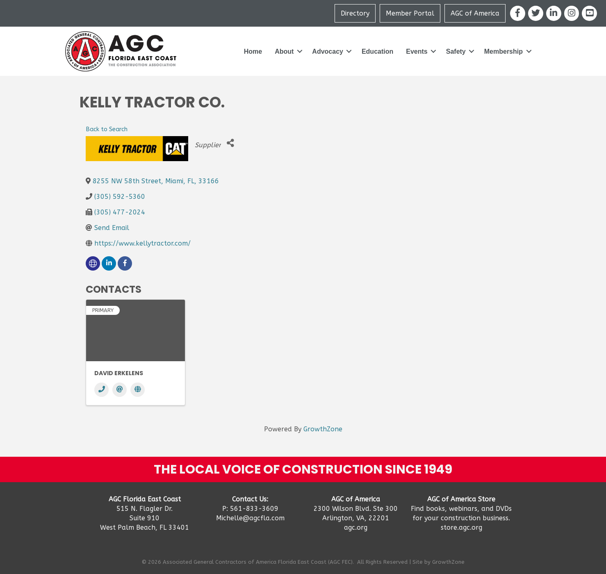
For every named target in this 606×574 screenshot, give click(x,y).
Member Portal (410, 13)
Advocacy (327, 51)
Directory (355, 13)
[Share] (230, 143)
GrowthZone (322, 429)
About (284, 51)
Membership (503, 51)
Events (416, 51)
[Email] (119, 390)
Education (377, 51)
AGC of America (475, 13)
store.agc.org (461, 527)
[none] (93, 263)
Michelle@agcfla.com (250, 518)
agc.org (355, 527)
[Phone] (101, 390)
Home (253, 51)
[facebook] (125, 263)
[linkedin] (109, 263)
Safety (456, 51)
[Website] (137, 390)
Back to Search (107, 129)
